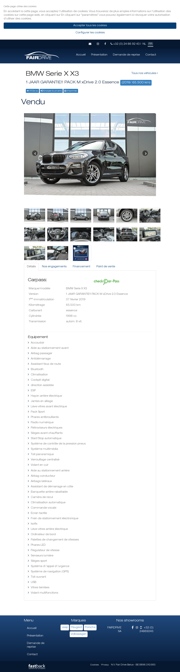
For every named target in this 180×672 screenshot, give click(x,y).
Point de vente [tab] (105, 266)
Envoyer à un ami (52, 91)
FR (150, 44)
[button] (34, 152)
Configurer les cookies (90, 33)
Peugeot (76, 627)
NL (144, 44)
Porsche (90, 627)
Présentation (99, 55)
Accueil (81, 55)
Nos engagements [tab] (54, 266)
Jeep (65, 627)
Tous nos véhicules (144, 73)
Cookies (94, 665)
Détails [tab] (31, 266)
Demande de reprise (126, 55)
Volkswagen (79, 634)
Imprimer (72, 91)
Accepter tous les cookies (90, 25)
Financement (81, 266)
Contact (150, 55)
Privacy (105, 665)
